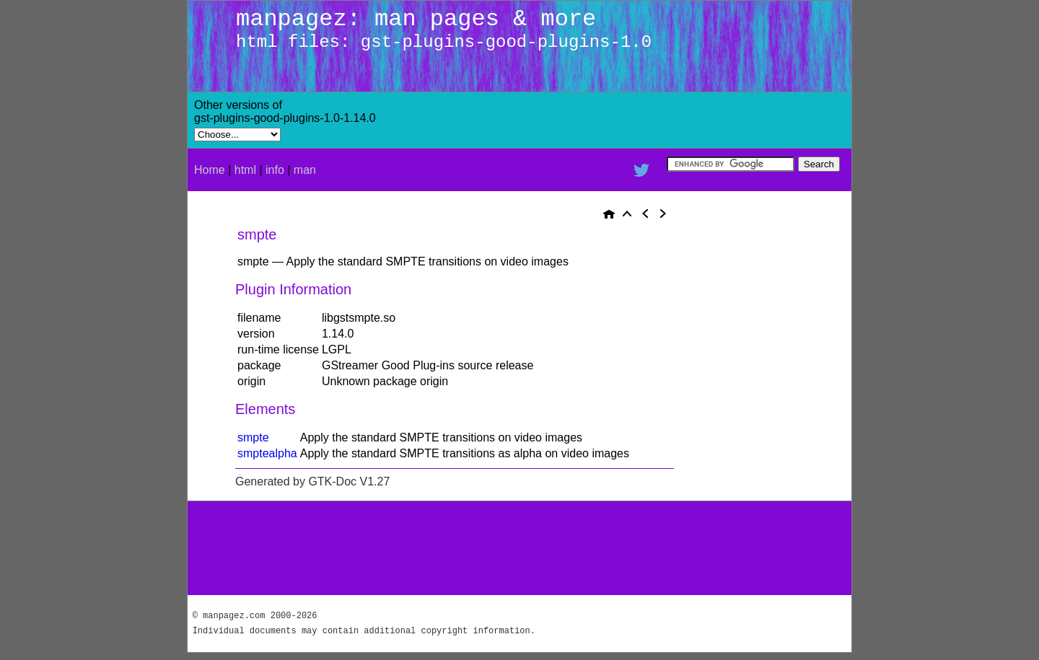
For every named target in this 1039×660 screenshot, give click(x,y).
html (245, 170)
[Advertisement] (678, 120)
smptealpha (267, 453)
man (305, 170)
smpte (253, 437)
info (275, 170)
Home (209, 170)
